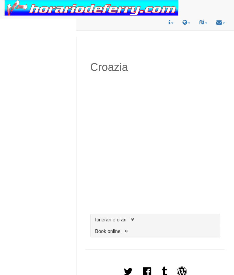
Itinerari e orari (110, 219)
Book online (108, 231)
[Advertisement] (38, 38)
